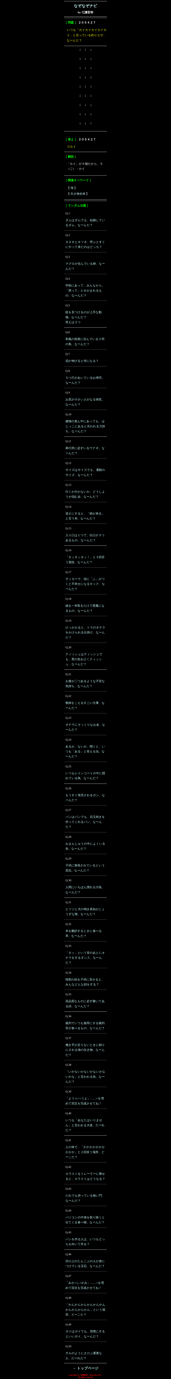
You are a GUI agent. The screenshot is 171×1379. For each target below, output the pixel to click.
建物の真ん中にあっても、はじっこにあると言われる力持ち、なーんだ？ (85, 426)
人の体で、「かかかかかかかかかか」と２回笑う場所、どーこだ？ (85, 1152)
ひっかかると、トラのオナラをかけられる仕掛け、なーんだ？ (85, 632)
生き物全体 (78, 193)
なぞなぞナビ (85, 6)
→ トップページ (85, 1368)
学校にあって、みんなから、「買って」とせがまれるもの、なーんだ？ (85, 290)
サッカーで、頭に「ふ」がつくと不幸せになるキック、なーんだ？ (85, 584)
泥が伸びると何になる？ (82, 361)
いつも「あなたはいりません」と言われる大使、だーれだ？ (85, 1125)
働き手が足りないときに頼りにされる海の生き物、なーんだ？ (85, 1050)
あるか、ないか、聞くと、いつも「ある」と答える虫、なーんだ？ (85, 751)
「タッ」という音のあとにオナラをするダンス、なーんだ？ (85, 957)
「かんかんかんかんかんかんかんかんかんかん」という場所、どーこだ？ (85, 1309)
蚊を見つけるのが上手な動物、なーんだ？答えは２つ (83, 317)
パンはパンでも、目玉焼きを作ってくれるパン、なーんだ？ (85, 821)
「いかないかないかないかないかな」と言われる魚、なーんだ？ (85, 1076)
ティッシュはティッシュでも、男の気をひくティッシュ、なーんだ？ (83, 659)
